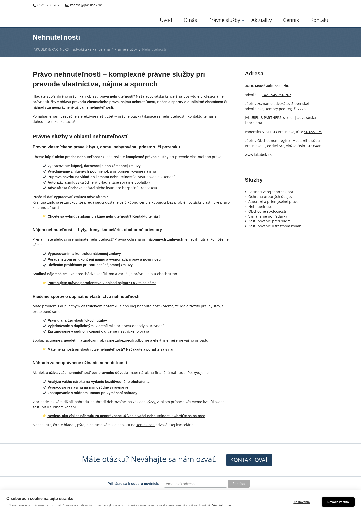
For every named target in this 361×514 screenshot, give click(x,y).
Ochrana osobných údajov (268, 196)
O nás (190, 20)
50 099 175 (313, 131)
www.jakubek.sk (258, 154)
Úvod (166, 20)
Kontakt (319, 20)
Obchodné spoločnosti (265, 211)
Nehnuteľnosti (259, 206)
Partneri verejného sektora (269, 191)
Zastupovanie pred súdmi (268, 221)
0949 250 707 (46, 5)
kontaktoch (145, 424)
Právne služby (224, 20)
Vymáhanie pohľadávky (266, 216)
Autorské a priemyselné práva (272, 201)
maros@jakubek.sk (83, 5)
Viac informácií (222, 505)
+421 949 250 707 (276, 94)
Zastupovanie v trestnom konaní (273, 226)
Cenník (291, 20)
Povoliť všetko (338, 502)
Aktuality (261, 20)
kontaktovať (249, 459)
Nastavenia (301, 502)
